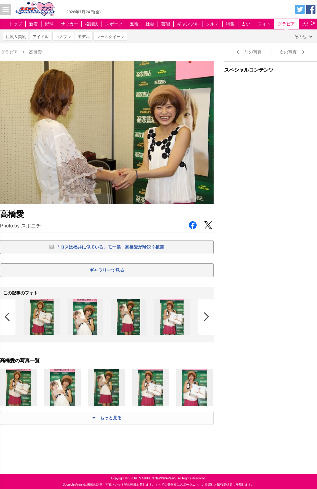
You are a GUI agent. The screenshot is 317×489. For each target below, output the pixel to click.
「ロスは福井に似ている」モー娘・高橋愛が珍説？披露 (110, 246)
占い (246, 23)
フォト (264, 23)
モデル (84, 36)
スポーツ (114, 23)
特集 (230, 23)
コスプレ (63, 36)
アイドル (41, 36)
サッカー (69, 23)
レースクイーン (110, 36)
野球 (49, 23)
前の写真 (253, 52)
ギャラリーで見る (106, 270)
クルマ (212, 23)
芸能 (165, 23)
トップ (15, 23)
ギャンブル (188, 23)
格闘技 (91, 23)
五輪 (134, 23)
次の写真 (288, 52)
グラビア (286, 23)
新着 (33, 23)
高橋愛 (35, 52)
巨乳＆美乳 (16, 36)
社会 (149, 23)
